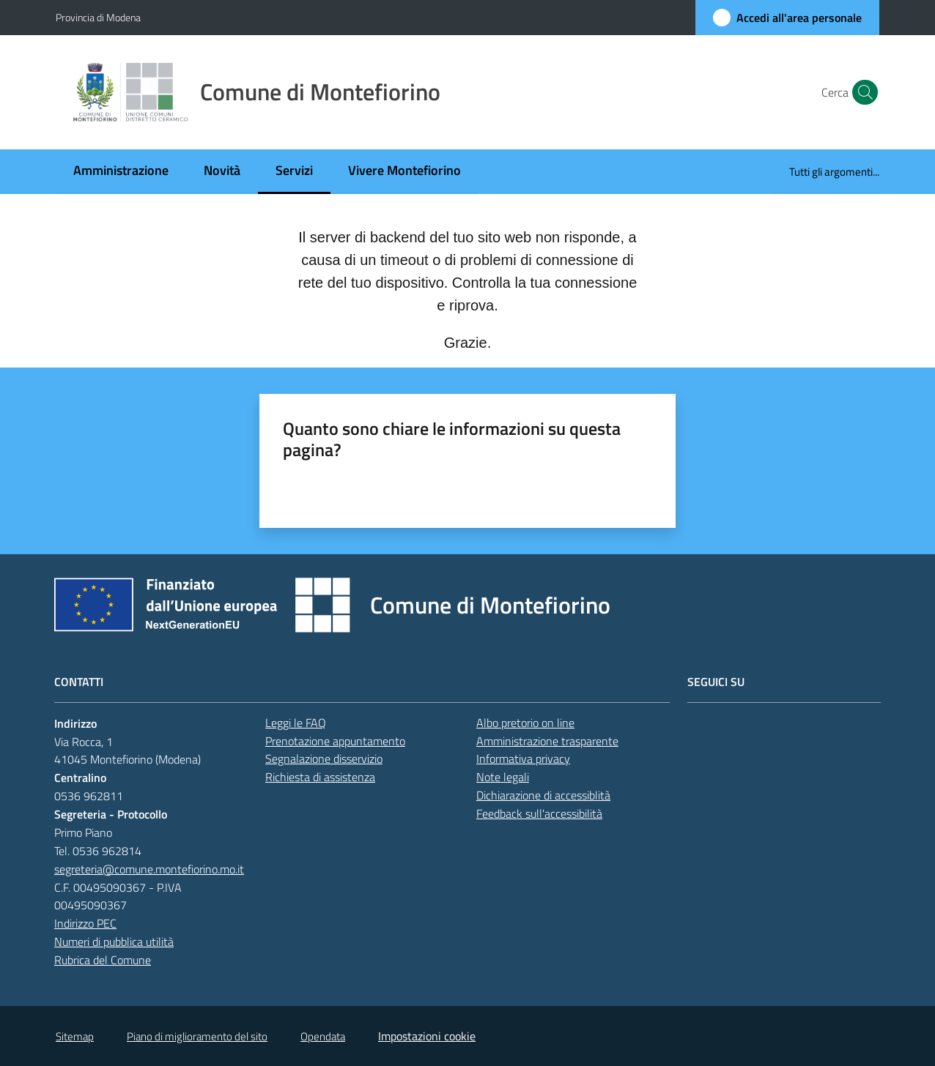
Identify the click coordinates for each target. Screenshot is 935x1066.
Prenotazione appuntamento (335, 741)
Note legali (502, 777)
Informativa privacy (523, 758)
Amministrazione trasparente (547, 741)
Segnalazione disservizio (323, 758)
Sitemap (75, 1036)
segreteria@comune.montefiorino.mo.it (149, 869)
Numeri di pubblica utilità (114, 941)
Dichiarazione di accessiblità (543, 795)
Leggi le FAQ (295, 722)
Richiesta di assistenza (320, 777)
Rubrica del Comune (102, 960)
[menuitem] (121, 171)
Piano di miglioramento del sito (197, 1036)
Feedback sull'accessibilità (539, 813)
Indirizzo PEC (85, 923)
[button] (861, 92)
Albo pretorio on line (525, 722)
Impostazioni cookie (427, 1036)
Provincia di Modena (98, 17)
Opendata (322, 1036)
